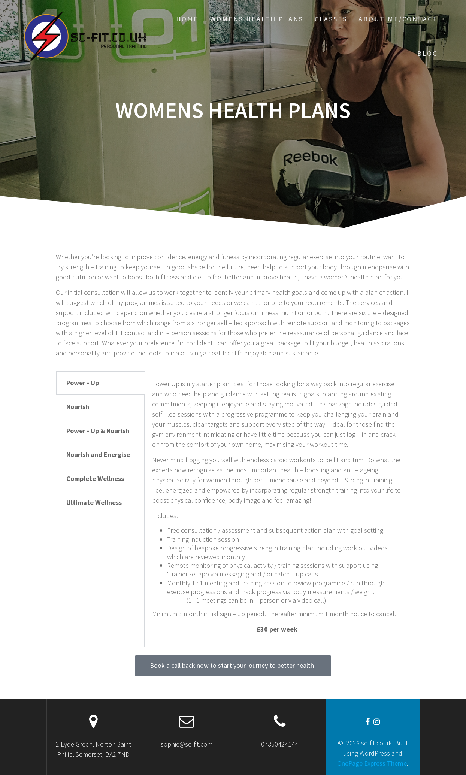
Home (187, 19)
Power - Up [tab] (82, 382)
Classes (331, 19)
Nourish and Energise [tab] (98, 454)
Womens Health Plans (256, 19)
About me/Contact (398, 19)
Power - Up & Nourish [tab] (97, 430)
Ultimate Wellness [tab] (94, 502)
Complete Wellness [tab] (95, 478)
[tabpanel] (277, 509)
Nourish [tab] (77, 406)
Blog (427, 53)
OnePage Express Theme (372, 763)
